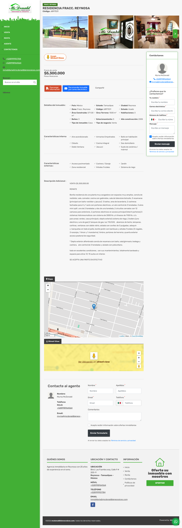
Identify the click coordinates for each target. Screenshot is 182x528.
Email (91, 397)
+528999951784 (13, 59)
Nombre (92, 385)
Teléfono (120, 397)
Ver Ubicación (85, 361)
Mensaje (153, 124)
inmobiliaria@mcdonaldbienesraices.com (21, 70)
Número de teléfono (158, 115)
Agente (7, 44)
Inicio (7, 27)
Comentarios (93, 409)
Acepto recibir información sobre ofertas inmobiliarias (113, 425)
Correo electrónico (157, 106)
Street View (55, 57)
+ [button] (48, 286)
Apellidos (120, 385)
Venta (7, 32)
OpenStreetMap (137, 336)
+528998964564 (13, 63)
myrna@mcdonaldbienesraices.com (73, 416)
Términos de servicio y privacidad (123, 441)
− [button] (48, 290)
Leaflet (121, 336)
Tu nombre (154, 98)
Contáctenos (10, 49)
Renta (7, 38)
